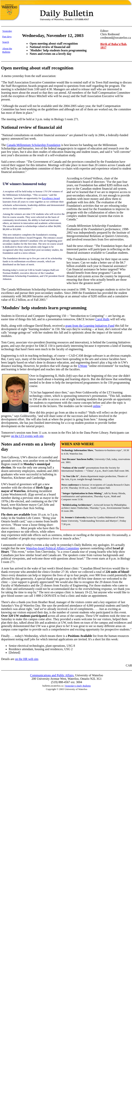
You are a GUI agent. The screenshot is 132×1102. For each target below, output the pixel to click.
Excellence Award (51, 198)
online (97, 406)
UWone (82, 365)
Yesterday (7, 31)
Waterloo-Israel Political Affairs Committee (52, 548)
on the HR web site (26, 659)
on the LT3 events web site (27, 436)
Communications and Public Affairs (52, 675)
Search (5, 42)
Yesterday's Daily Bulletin (78, 685)
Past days (7, 36)
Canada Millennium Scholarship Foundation (33, 145)
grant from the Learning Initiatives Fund (89, 325)
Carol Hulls (102, 319)
